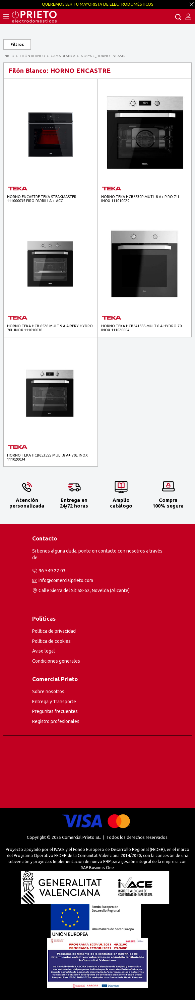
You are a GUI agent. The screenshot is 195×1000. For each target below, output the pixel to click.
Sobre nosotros (48, 691)
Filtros (17, 44)
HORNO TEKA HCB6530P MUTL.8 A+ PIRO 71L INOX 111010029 (140, 199)
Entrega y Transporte (54, 701)
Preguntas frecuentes (55, 711)
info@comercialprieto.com (66, 580)
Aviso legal (43, 651)
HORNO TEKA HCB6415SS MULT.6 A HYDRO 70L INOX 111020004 (142, 328)
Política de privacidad (54, 631)
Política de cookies (51, 641)
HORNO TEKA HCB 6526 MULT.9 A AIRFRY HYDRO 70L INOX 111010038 (50, 328)
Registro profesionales (55, 721)
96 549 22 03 (52, 570)
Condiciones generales (56, 661)
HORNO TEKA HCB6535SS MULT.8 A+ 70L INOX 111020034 (47, 457)
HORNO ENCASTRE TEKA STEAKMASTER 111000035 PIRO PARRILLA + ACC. (41, 199)
